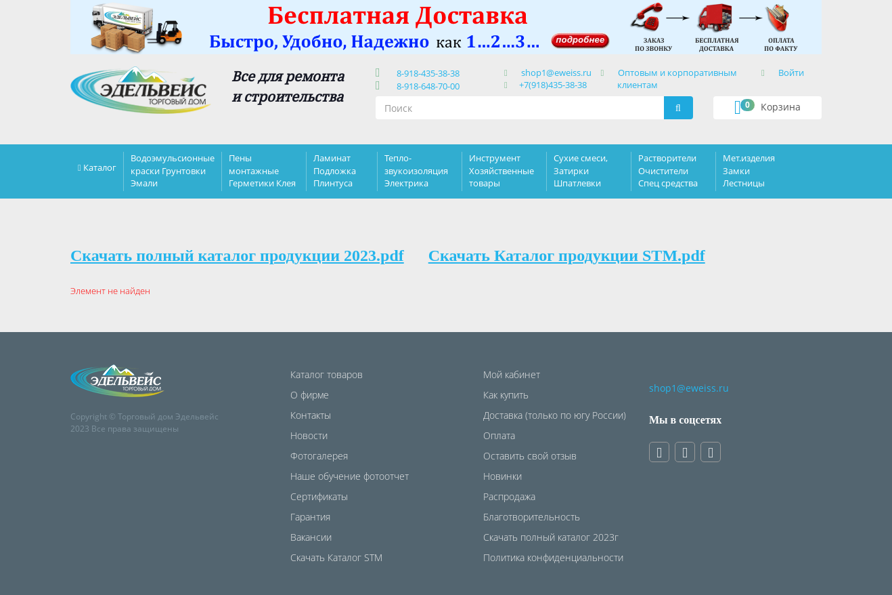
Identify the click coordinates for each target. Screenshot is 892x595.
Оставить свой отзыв (530, 455)
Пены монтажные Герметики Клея (262, 170)
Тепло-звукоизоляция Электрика (416, 170)
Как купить (506, 394)
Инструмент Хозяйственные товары (501, 170)
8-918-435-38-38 (426, 73)
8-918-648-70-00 (426, 86)
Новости (309, 435)
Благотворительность (531, 516)
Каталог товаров (326, 374)
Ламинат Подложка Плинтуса (334, 170)
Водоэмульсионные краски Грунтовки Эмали (173, 170)
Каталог (99, 167)
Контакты (310, 415)
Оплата (499, 435)
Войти (791, 72)
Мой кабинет (511, 374)
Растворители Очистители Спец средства (668, 170)
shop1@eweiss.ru (556, 72)
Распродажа (509, 496)
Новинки (502, 476)
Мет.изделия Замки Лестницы (749, 170)
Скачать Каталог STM (336, 557)
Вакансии (311, 537)
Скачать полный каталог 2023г (551, 537)
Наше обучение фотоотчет (349, 476)
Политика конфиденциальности (553, 557)
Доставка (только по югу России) (554, 415)
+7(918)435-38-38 (553, 85)
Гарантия (310, 516)
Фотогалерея (319, 455)
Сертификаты (319, 496)
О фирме (309, 394)
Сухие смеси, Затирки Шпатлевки (581, 170)
